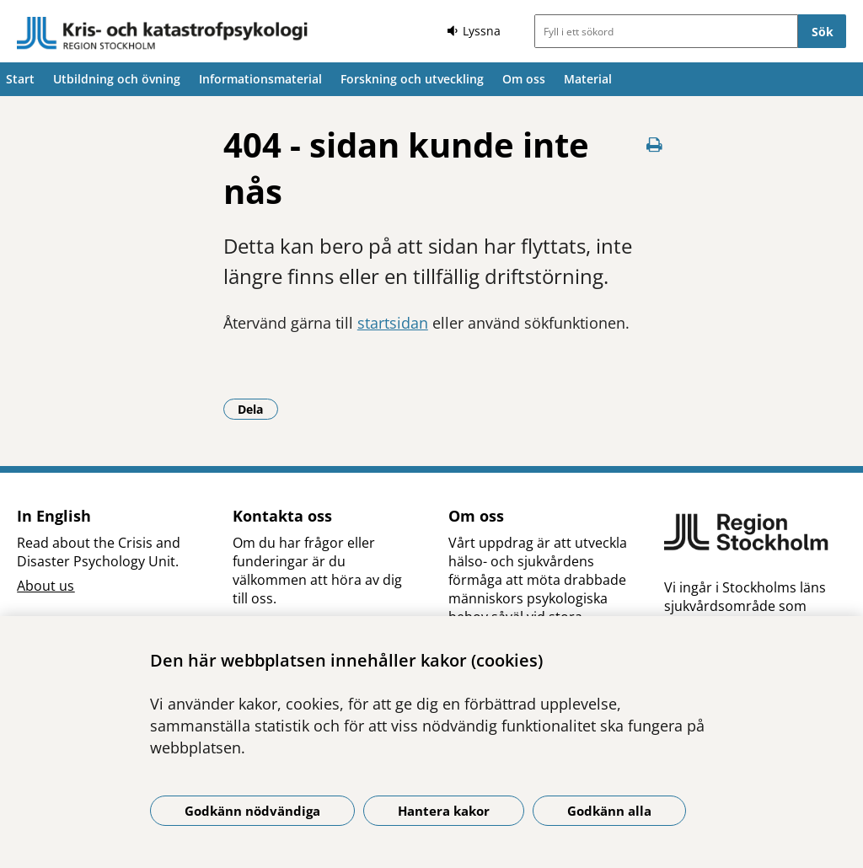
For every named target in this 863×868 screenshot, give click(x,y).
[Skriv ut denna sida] (654, 144)
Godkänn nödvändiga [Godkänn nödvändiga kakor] (252, 810)
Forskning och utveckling (412, 79)
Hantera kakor (444, 810)
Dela (258, 408)
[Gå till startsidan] (162, 34)
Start (20, 79)
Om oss (523, 79)
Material (588, 79)
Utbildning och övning (116, 79)
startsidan (392, 323)
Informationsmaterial (260, 79)
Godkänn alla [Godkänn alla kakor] (609, 810)
